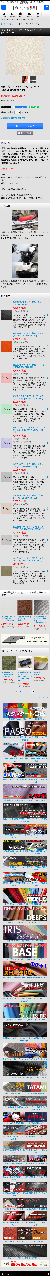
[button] (3, 7)
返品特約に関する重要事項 (13, 118)
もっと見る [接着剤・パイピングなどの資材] (43, 697)
